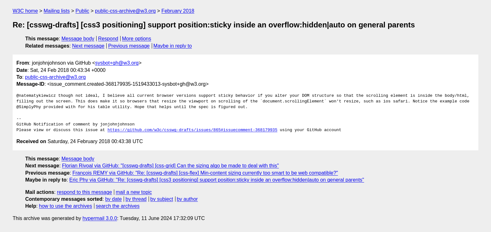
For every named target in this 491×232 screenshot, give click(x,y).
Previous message (129, 46)
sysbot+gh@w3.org (117, 63)
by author (187, 199)
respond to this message (84, 192)
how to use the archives (65, 206)
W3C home (25, 11)
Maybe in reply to (172, 46)
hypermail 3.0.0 (99, 218)
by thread (136, 199)
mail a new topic (134, 192)
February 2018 (178, 11)
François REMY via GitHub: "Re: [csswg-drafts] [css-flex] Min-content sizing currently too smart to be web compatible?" (205, 173)
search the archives (118, 206)
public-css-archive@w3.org (125, 11)
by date (113, 199)
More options (136, 38)
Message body (78, 38)
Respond (108, 38)
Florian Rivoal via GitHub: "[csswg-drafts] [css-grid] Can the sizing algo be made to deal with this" (170, 165)
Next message (88, 46)
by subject (161, 199)
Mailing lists (57, 11)
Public (82, 11)
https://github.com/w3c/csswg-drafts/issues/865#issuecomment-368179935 (192, 130)
